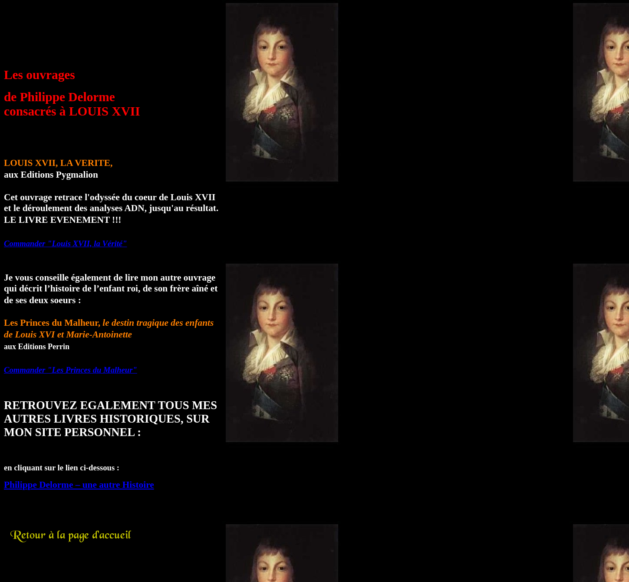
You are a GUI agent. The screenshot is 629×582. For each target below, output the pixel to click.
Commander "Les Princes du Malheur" (70, 369)
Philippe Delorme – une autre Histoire (79, 484)
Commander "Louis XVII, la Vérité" (65, 243)
